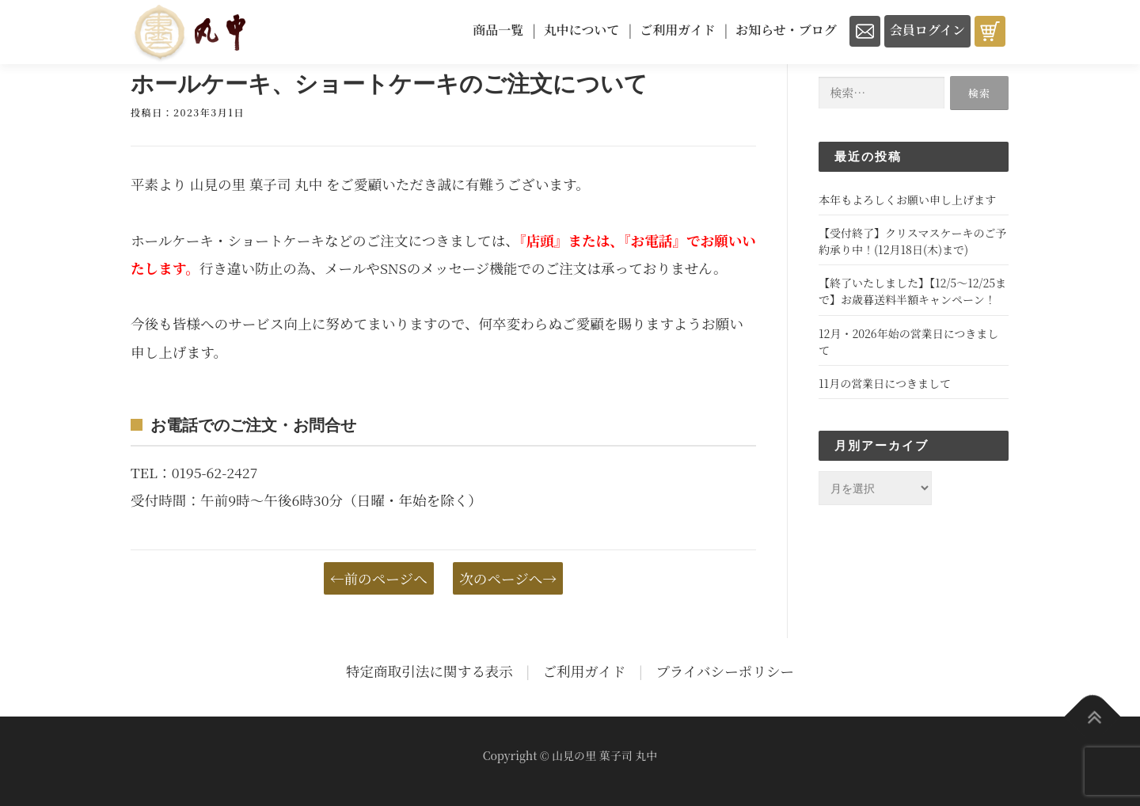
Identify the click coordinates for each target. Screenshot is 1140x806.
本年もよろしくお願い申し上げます (907, 199)
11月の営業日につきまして (885, 383)
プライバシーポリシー (725, 671)
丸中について (582, 30)
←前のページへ (379, 578)
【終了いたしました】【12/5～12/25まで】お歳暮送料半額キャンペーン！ (912, 291)
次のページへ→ (508, 578)
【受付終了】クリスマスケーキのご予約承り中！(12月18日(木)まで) (912, 241)
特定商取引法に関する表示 (429, 671)
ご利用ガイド (678, 30)
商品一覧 (498, 30)
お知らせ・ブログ (786, 30)
